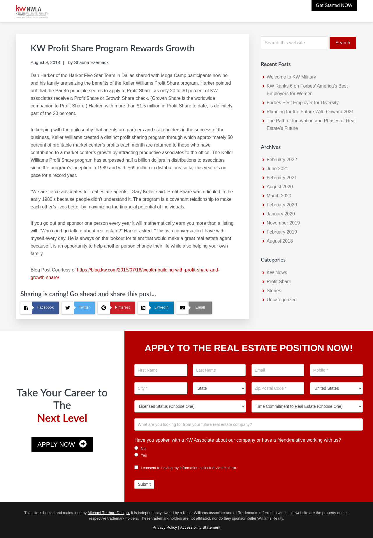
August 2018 (280, 240)
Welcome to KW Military (291, 76)
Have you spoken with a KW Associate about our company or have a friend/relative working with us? (237, 440)
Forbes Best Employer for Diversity (303, 102)
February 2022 (282, 159)
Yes (140, 455)
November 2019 (283, 222)
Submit (144, 484)
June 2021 (277, 168)
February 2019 (282, 231)
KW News (277, 272)
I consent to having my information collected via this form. (185, 468)
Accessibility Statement (200, 527)
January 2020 (281, 213)
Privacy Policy (165, 527)
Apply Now (56, 444)
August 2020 (280, 186)
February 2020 (282, 204)
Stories (274, 290)
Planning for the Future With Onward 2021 (310, 111)
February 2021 (282, 177)
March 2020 (279, 195)
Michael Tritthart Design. (109, 513)
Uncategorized (282, 299)
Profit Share (279, 281)
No (139, 448)
